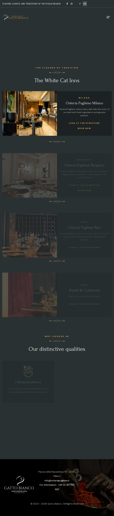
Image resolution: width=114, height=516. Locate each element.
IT (80, 3)
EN (85, 3)
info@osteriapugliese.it (57, 480)
